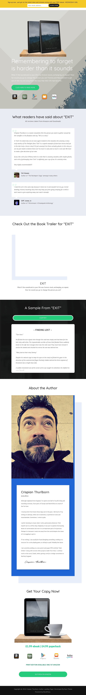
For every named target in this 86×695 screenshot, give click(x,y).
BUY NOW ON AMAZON (43, 674)
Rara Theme (68, 689)
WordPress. (47, 692)
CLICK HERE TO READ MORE (25, 87)
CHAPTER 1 (43, 318)
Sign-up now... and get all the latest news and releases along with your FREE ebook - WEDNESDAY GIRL (43, 2)
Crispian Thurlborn (32, 689)
